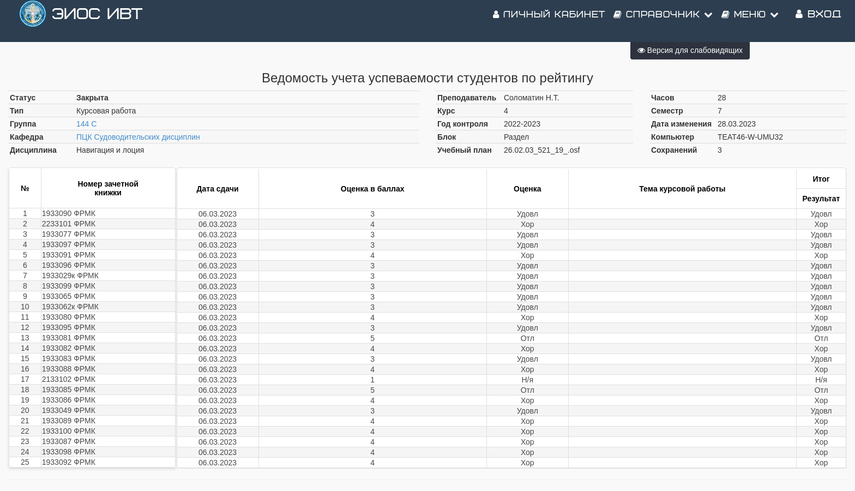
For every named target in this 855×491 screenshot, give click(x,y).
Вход (818, 21)
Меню (750, 21)
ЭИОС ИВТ (97, 21)
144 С (86, 123)
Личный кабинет (549, 21)
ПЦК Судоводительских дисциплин (138, 137)
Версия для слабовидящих (690, 50)
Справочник (663, 21)
